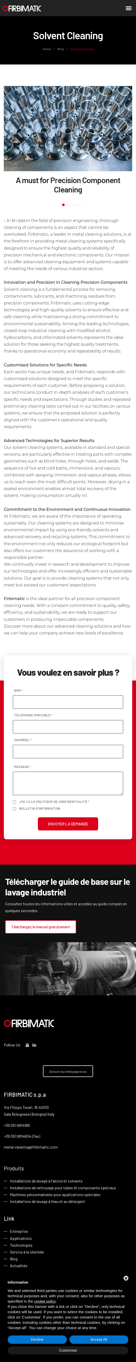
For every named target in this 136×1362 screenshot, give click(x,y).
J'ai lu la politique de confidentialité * (54, 801)
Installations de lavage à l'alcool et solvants (46, 1181)
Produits (14, 1168)
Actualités (18, 1266)
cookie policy (45, 1301)
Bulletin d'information (39, 808)
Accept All (98, 1339)
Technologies (21, 1245)
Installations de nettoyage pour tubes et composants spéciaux (63, 1187)
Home (47, 49)
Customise (68, 1350)
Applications (21, 1238)
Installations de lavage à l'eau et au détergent (47, 1201)
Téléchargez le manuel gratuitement (40, 926)
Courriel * (23, 740)
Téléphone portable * (33, 715)
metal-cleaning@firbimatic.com (31, 1147)
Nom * (18, 690)
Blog (60, 49)
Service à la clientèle (27, 1252)
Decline (37, 1339)
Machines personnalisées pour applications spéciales (55, 1194)
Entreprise (19, 1231)
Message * (22, 766)
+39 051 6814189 (17, 1125)
